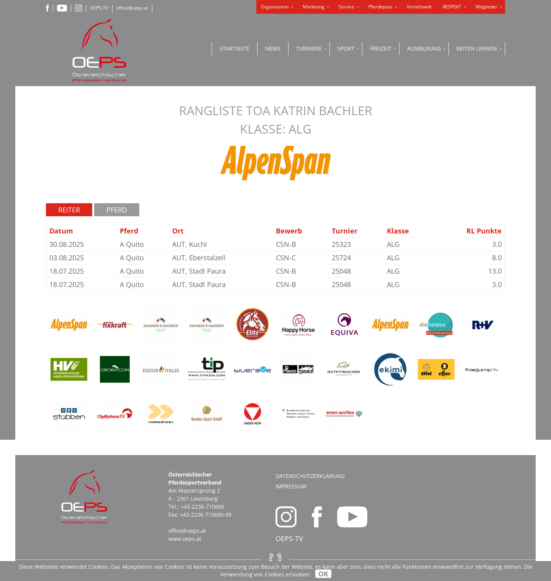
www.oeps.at (184, 538)
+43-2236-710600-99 (205, 514)
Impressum (291, 486)
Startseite (234, 48)
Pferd (116, 209)
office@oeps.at (132, 8)
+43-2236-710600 (202, 506)
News (272, 48)
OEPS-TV (99, 8)
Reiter (69, 209)
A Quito (132, 244)
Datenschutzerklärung (310, 476)
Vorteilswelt (419, 6)
